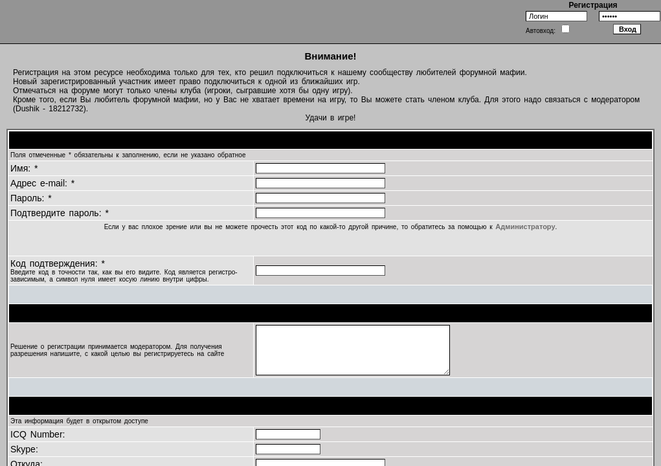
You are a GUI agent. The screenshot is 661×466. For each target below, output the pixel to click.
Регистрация (592, 5)
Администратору (525, 226)
